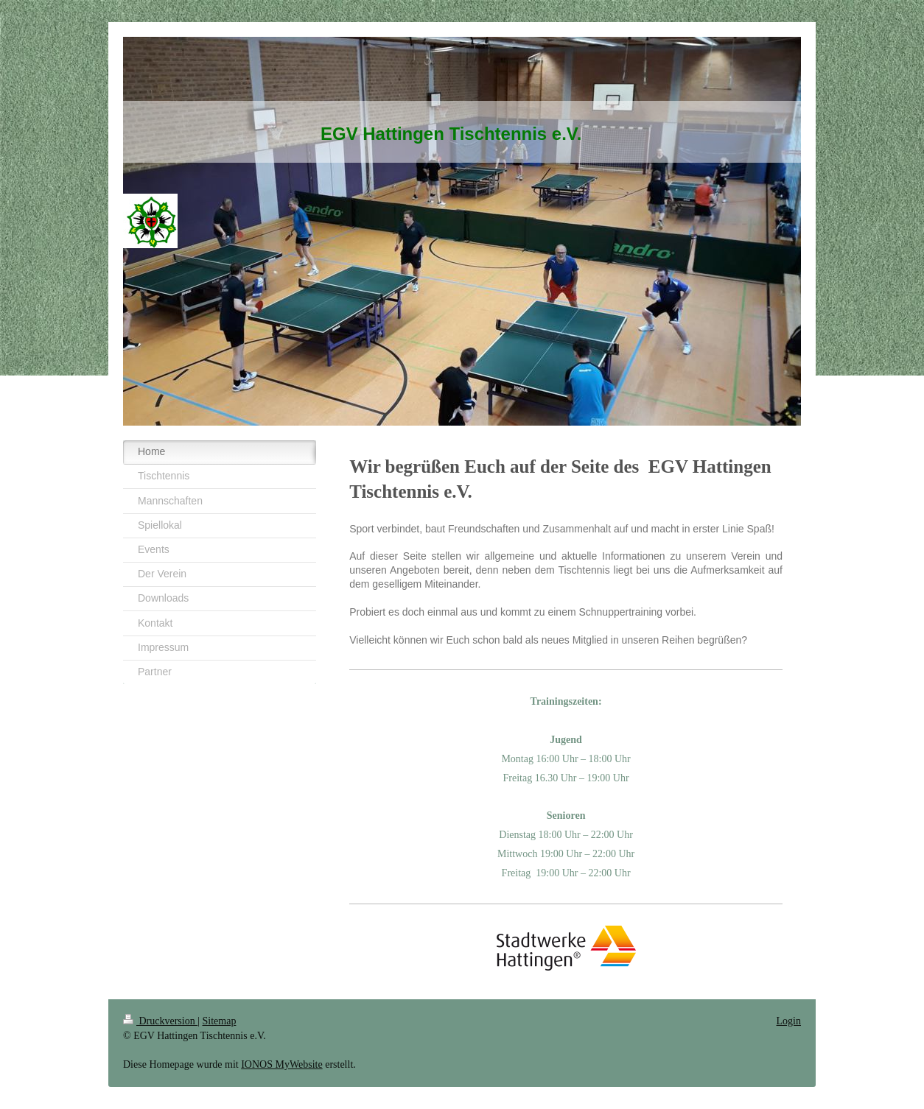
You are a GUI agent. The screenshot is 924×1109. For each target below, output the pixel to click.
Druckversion (160, 1021)
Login (789, 1021)
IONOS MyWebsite (281, 1064)
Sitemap (220, 1021)
